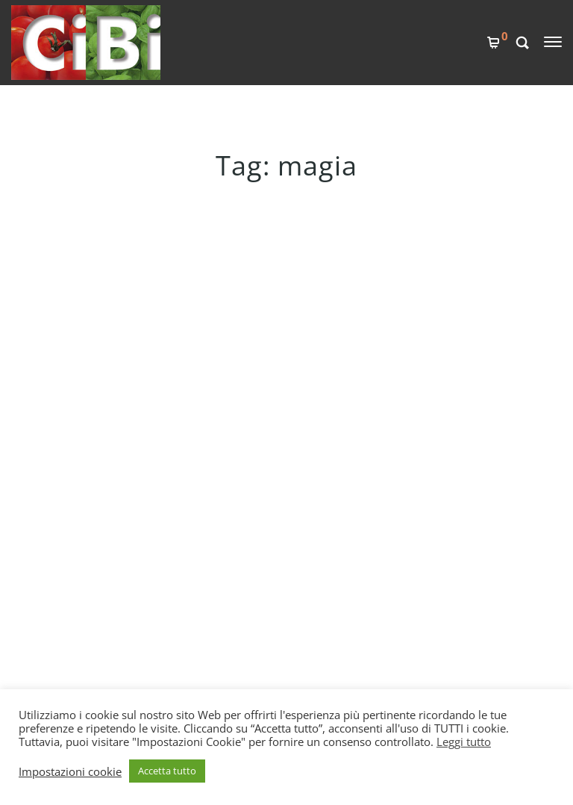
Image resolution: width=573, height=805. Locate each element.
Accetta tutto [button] (167, 770)
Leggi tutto (463, 741)
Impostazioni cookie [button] (70, 771)
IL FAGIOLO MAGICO (87, 273)
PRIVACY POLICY (249, 582)
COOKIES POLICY (250, 556)
